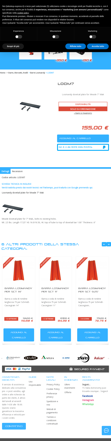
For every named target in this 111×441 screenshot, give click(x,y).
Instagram (88, 400)
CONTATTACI (13, 426)
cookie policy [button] (23, 13)
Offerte (68, 392)
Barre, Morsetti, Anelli (18, 72)
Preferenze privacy (52, 395)
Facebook (87, 396)
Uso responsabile (35, 383)
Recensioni (17, 171)
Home (2, 72)
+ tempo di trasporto (83, 113)
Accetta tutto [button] (98, 46)
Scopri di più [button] (13, 46)
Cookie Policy (53, 389)
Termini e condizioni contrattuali (52, 420)
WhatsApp (88, 404)
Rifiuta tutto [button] (75, 46)
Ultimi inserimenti (69, 386)
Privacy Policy (53, 384)
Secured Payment (89, 369)
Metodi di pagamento (52, 411)
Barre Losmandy (37, 72)
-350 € (61, 60)
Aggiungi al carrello (15, 334)
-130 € (86, 60)
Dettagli (5, 171)
